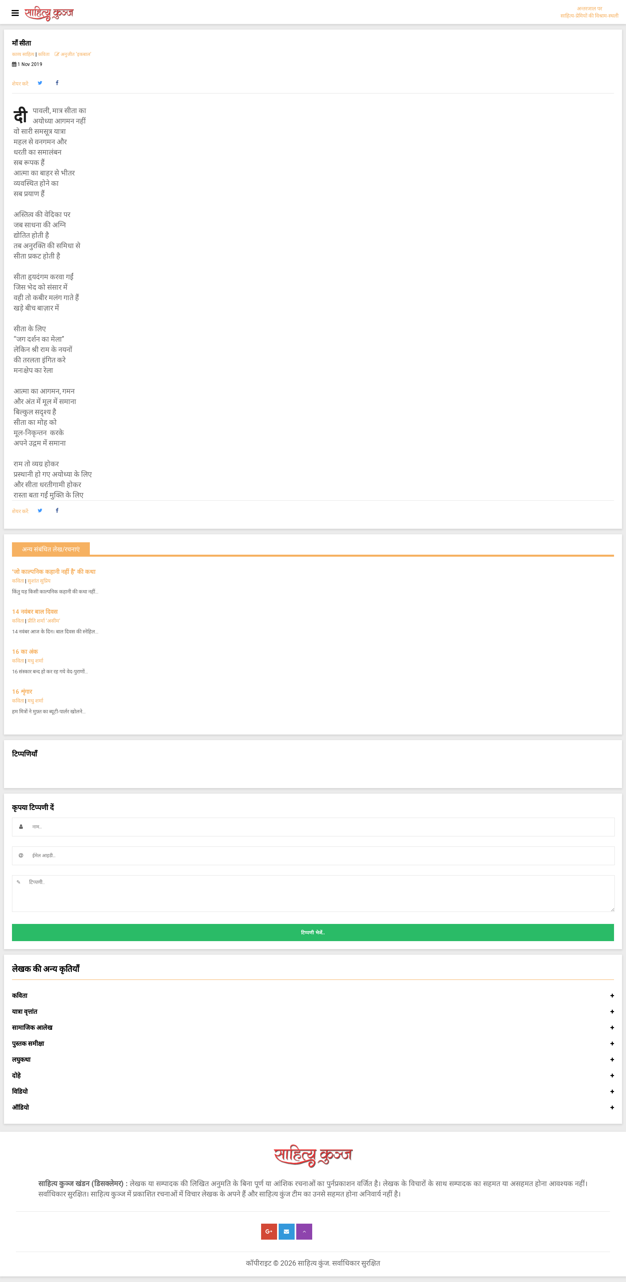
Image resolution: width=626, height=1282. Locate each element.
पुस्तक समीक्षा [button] (313, 1044)
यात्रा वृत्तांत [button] (313, 1012)
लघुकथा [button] (313, 1060)
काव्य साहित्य (23, 54)
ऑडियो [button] (313, 1108)
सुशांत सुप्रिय (39, 581)
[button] (39, 83)
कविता (44, 54)
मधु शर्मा (35, 661)
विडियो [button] (313, 1092)
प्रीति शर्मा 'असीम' (44, 621)
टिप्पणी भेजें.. (313, 933)
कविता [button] (313, 996)
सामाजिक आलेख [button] (313, 1028)
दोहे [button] (313, 1076)
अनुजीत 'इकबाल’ (73, 54)
